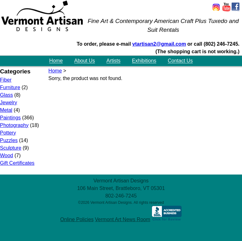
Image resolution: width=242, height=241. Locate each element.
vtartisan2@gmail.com (159, 44)
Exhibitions (144, 61)
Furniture (10, 87)
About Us (84, 61)
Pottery (8, 132)
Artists (113, 61)
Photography (14, 125)
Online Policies (77, 219)
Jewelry (8, 102)
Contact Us (180, 61)
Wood (6, 155)
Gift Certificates (17, 163)
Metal (6, 110)
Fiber (5, 80)
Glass (6, 95)
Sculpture (10, 148)
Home (56, 61)
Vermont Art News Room (122, 219)
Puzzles (9, 140)
